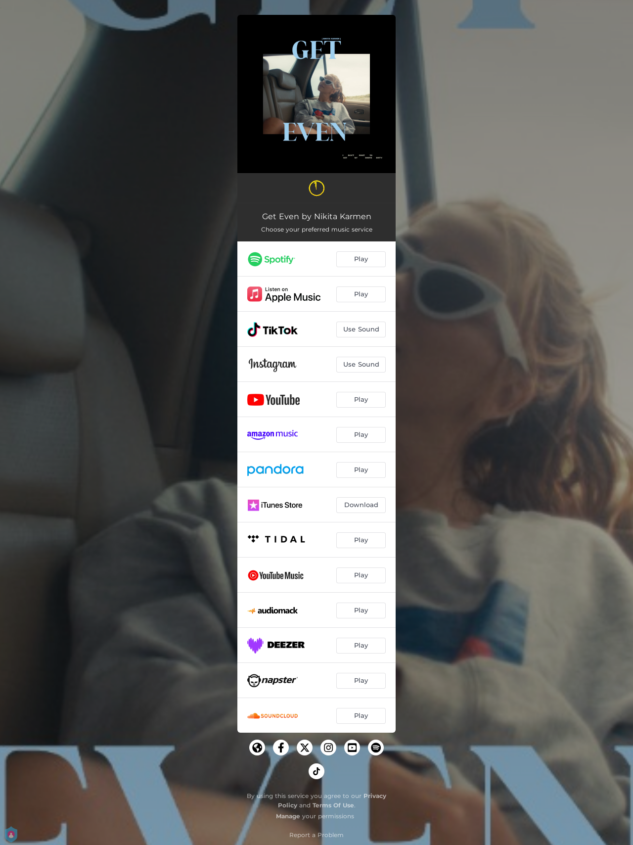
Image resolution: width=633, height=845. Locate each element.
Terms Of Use (333, 805)
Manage (288, 816)
